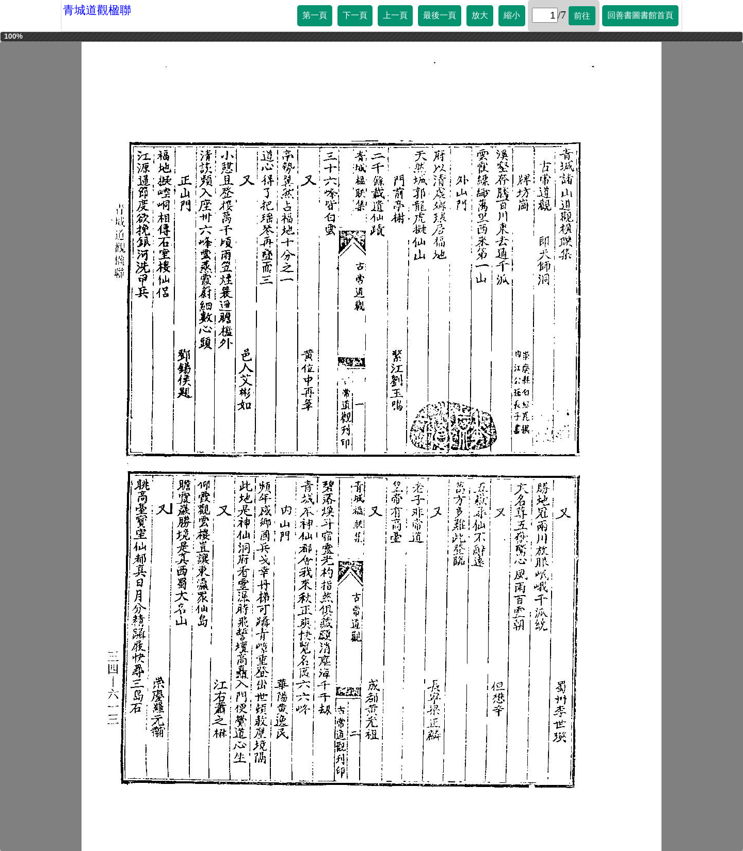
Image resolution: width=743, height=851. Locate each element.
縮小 (512, 15)
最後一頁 (439, 15)
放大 (480, 15)
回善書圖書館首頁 (640, 15)
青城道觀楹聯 (97, 10)
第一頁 (314, 15)
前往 (582, 15)
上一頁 (395, 15)
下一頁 (355, 15)
